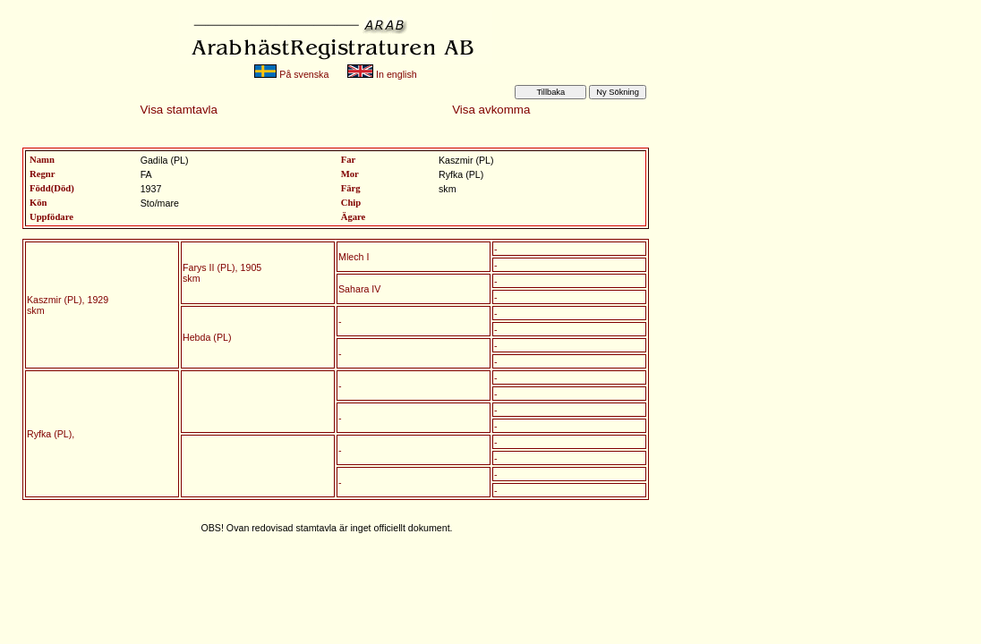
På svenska (291, 74)
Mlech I (353, 256)
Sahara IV (359, 289)
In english (382, 74)
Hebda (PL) (207, 337)
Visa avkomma (491, 109)
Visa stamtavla (179, 109)
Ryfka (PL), (50, 433)
